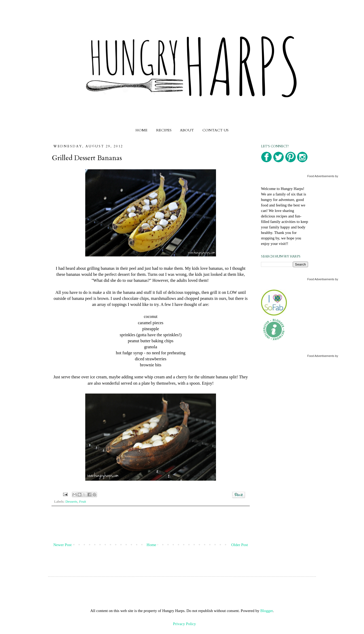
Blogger (266, 611)
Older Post (239, 545)
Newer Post (62, 545)
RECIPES (164, 130)
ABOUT (187, 130)
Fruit (82, 501)
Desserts (71, 501)
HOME (141, 130)
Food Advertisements (320, 176)
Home (151, 545)
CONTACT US (215, 130)
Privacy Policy (184, 624)
